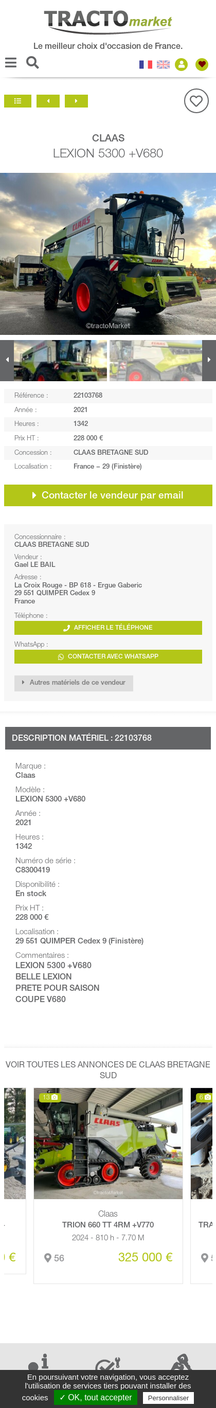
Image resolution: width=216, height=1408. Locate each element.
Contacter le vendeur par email (108, 495)
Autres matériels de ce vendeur (73, 683)
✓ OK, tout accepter (95, 1397)
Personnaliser (168, 1398)
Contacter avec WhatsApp (108, 657)
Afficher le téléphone (108, 628)
